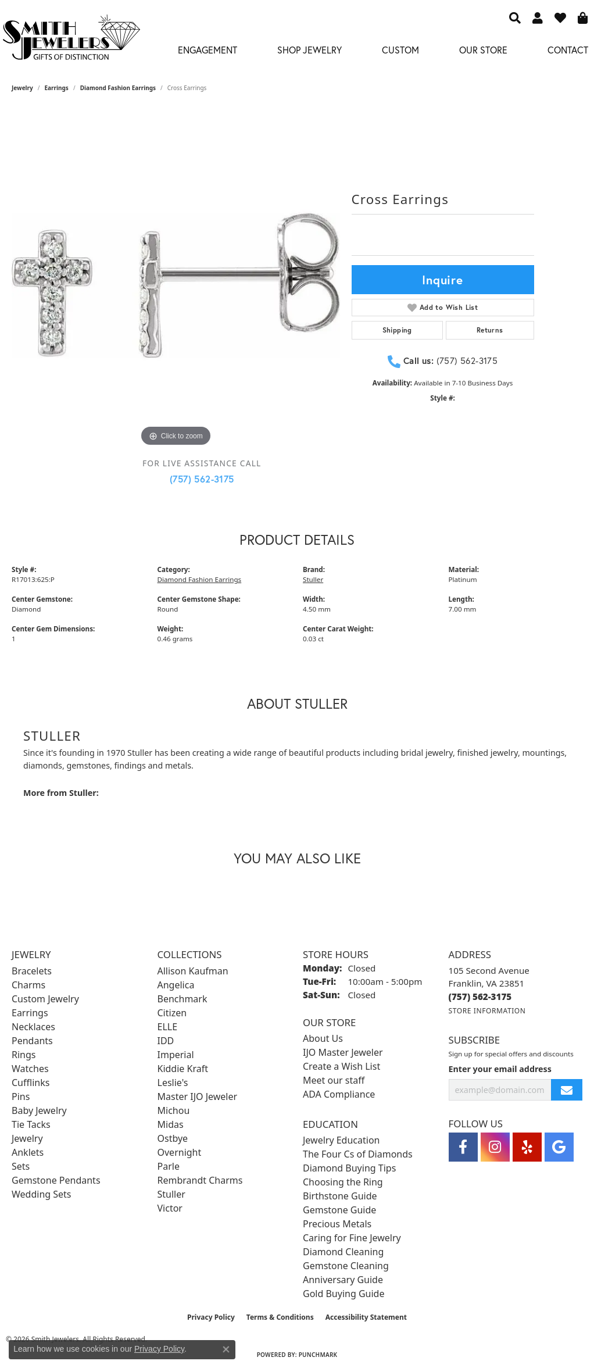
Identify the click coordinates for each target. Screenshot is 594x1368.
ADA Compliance (339, 1094)
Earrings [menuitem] (30, 1012)
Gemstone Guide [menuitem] (339, 1209)
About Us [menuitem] (323, 1038)
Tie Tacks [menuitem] (31, 1124)
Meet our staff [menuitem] (333, 1080)
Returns (490, 330)
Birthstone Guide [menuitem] (340, 1196)
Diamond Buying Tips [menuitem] (349, 1168)
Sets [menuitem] (21, 1166)
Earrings (57, 88)
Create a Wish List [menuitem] (341, 1066)
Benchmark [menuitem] (182, 998)
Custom (400, 50)
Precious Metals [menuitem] (337, 1223)
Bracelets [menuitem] (32, 971)
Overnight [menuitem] (180, 1152)
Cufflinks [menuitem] (30, 1082)
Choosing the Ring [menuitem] (343, 1182)
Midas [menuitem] (171, 1124)
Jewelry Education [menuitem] (341, 1140)
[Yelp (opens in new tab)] (527, 1147)
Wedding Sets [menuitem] (41, 1194)
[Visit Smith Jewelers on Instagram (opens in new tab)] (495, 1147)
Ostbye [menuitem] (173, 1138)
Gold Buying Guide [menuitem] (343, 1293)
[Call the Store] (480, 996)
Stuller (313, 579)
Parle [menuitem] (169, 1166)
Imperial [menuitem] (176, 1054)
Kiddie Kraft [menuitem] (183, 1068)
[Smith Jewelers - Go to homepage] (71, 40)
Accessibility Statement (366, 1317)
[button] (515, 17)
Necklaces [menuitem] (33, 1026)
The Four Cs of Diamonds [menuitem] (358, 1154)
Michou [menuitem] (174, 1110)
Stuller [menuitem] (171, 1194)
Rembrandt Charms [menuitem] (200, 1180)
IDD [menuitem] (166, 1040)
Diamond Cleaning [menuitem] (343, 1251)
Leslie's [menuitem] (173, 1082)
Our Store (483, 50)
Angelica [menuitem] (176, 984)
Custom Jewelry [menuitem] (45, 998)
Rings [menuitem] (23, 1054)
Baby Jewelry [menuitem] (39, 1110)
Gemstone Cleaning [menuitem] (346, 1265)
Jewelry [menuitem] (27, 1138)
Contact (568, 50)
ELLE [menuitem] (168, 1026)
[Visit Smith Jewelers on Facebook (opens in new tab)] (463, 1147)
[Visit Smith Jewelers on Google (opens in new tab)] (559, 1147)
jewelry (22, 88)
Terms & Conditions (280, 1317)
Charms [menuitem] (28, 984)
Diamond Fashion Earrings (118, 88)
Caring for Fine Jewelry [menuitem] (352, 1237)
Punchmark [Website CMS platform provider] (318, 1355)
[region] (176, 286)
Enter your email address (500, 1068)
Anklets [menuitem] (28, 1152)
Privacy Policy (211, 1317)
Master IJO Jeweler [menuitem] (198, 1096)
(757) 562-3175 (202, 479)
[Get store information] (487, 1011)
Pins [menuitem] (21, 1096)
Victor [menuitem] (170, 1208)
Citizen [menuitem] (172, 1012)
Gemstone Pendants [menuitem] (56, 1180)
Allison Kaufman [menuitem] (193, 971)
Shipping (397, 330)
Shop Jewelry (309, 50)
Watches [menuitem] (30, 1068)
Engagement (207, 50)
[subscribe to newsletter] (566, 1090)
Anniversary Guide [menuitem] (343, 1279)
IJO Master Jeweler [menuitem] (343, 1052)
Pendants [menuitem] (32, 1040)
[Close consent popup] (226, 1349)
